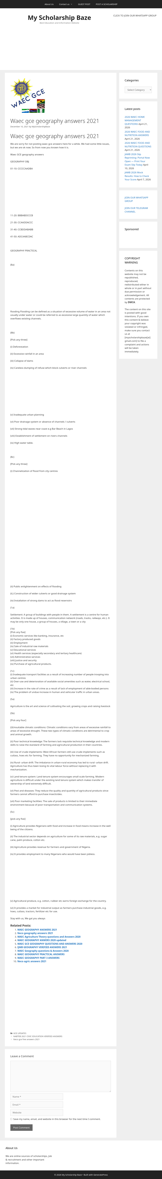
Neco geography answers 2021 (35, 933)
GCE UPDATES (19, 1033)
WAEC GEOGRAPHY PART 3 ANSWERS (38, 957)
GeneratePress (100, 1174)
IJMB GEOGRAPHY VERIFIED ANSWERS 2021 (42, 947)
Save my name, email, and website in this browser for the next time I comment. (57, 1119)
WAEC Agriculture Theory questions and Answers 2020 (49, 936)
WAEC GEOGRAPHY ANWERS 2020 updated (41, 940)
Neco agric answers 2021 (31, 961)
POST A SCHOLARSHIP (106, 4)
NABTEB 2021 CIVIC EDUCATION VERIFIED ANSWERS (37, 1036)
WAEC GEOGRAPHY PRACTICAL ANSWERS (41, 954)
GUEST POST (84, 4)
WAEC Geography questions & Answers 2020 (43, 950)
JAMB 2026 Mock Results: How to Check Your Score (137, 176)
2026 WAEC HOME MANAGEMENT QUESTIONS (135, 120)
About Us (49, 4)
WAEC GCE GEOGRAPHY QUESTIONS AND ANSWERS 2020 (49, 943)
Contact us (67, 4)
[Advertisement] (134, 43)
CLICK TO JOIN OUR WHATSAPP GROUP (134, 15)
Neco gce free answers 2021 (26, 1039)
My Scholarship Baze (59, 17)
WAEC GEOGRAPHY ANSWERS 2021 (37, 929)
